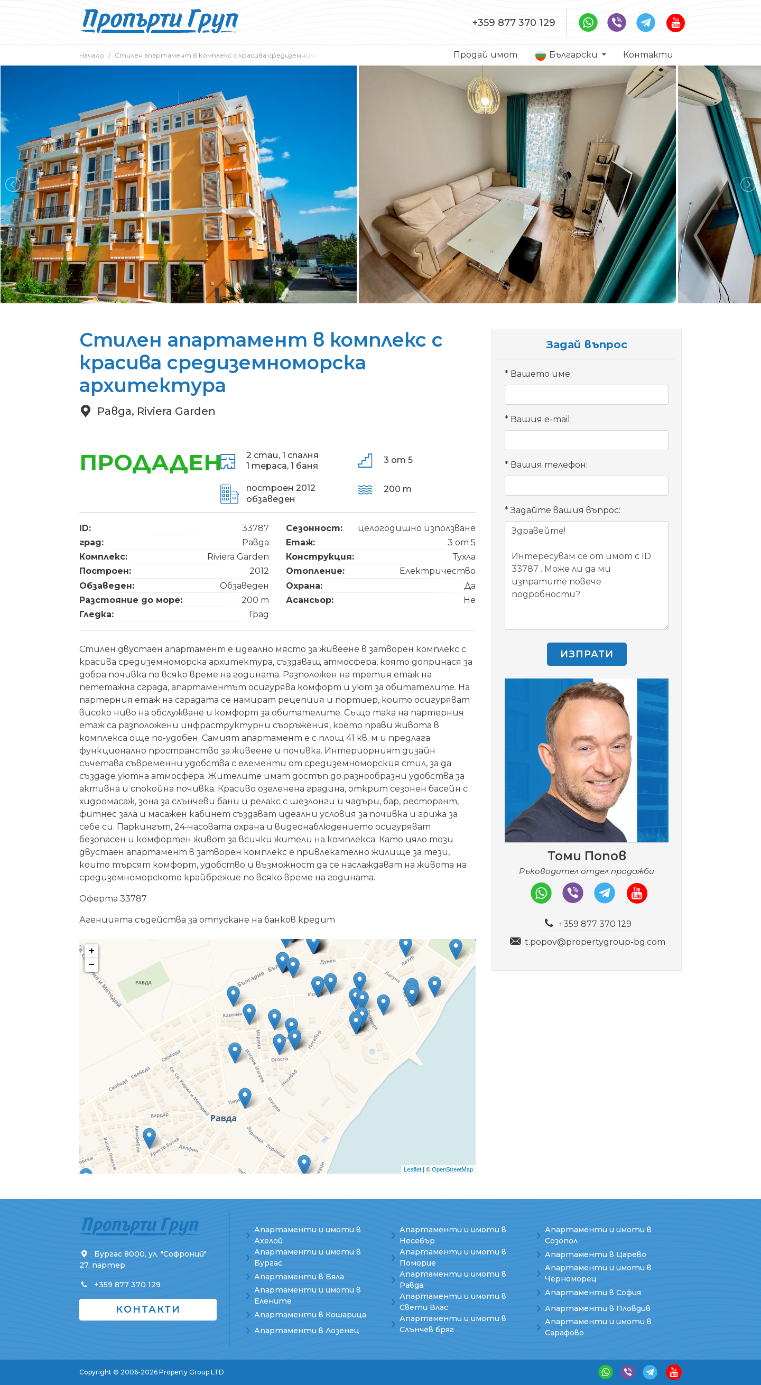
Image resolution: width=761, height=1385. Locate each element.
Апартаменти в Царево (595, 1254)
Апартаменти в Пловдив (598, 1308)
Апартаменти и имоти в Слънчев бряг (453, 1324)
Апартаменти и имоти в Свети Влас (453, 1301)
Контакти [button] (148, 1309)
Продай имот (485, 55)
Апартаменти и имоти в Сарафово (598, 1327)
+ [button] (92, 951)
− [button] (92, 965)
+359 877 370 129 (513, 23)
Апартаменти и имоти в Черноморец (598, 1273)
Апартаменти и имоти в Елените (307, 1295)
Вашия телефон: (549, 465)
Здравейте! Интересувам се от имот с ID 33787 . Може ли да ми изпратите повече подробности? (587, 575)
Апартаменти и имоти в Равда (453, 1279)
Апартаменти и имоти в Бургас (307, 1257)
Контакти (648, 55)
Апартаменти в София (593, 1292)
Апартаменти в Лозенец (306, 1330)
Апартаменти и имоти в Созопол (598, 1235)
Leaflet (412, 1169)
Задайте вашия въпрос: (565, 510)
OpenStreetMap (452, 1169)
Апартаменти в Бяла (299, 1276)
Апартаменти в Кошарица (310, 1314)
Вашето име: (541, 374)
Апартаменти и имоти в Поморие (453, 1257)
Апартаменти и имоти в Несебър (453, 1235)
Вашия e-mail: (541, 419)
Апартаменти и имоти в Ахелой (307, 1235)
